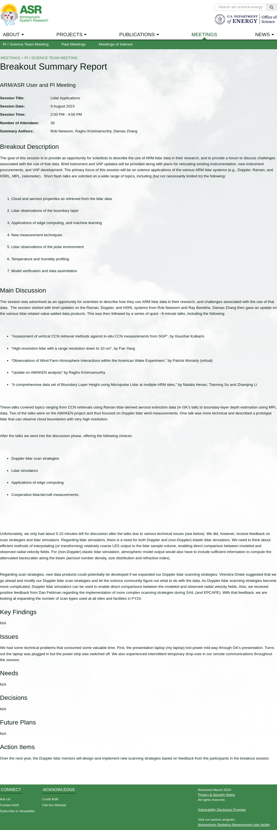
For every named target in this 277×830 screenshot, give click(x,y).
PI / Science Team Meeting (25, 44)
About (11, 34)
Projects (70, 34)
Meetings (204, 34)
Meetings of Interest (116, 44)
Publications (137, 34)
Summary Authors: (17, 131)
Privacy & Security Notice (216, 794)
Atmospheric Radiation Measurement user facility (234, 824)
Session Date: (12, 106)
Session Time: (12, 114)
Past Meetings (73, 44)
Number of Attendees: (19, 123)
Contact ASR (9, 805)
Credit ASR (50, 799)
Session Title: (12, 98)
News (262, 34)
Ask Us (5, 799)
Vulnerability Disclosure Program (222, 809)
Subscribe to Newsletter (17, 811)
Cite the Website (54, 805)
